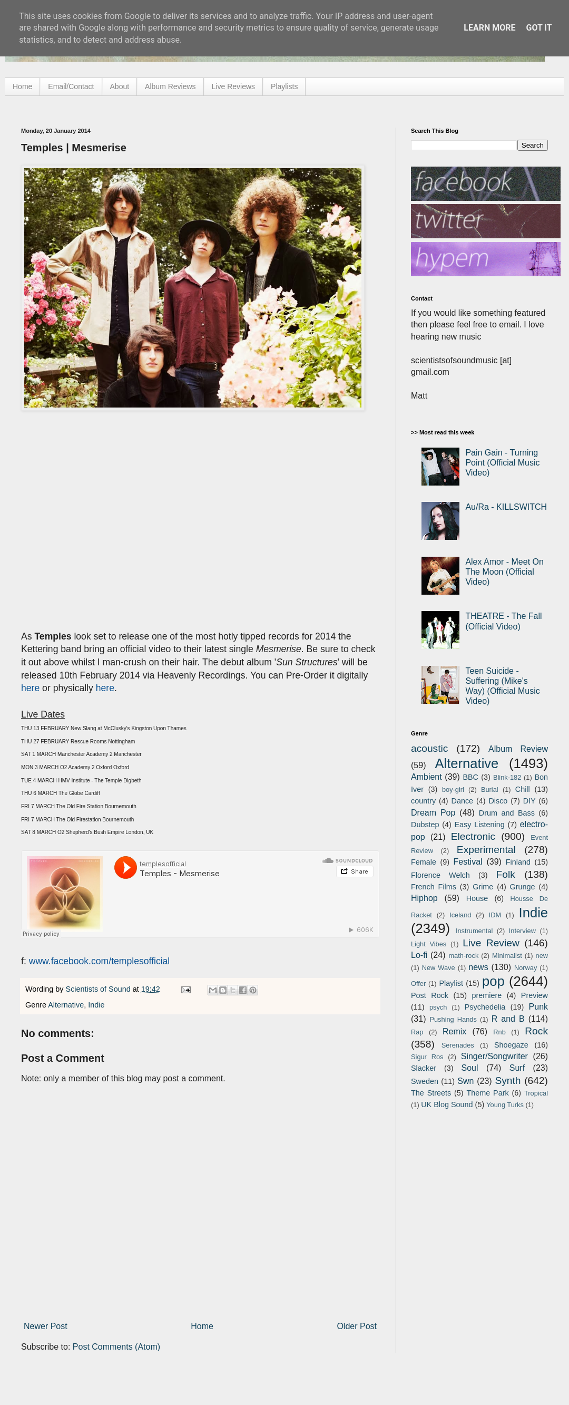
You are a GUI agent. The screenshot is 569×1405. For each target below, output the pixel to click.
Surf (517, 1067)
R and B (508, 1018)
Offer (418, 983)
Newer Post (45, 1326)
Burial (489, 789)
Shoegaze (511, 1045)
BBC (470, 777)
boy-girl (453, 789)
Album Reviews (170, 86)
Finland (518, 862)
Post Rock (429, 995)
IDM (495, 915)
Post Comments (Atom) (116, 1346)
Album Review (518, 748)
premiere (487, 995)
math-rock (463, 956)
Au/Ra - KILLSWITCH (506, 506)
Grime (483, 887)
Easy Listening (480, 824)
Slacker (423, 1068)
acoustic (429, 748)
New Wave (438, 968)
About (120, 86)
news (478, 967)
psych (438, 1007)
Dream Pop (433, 812)
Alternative (66, 1005)
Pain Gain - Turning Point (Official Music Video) (502, 462)
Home (22, 86)
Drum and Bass (507, 813)
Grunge (522, 887)
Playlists (284, 86)
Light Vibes (428, 944)
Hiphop (424, 898)
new (542, 956)
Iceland (460, 915)
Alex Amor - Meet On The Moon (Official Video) (504, 571)
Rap (417, 1032)
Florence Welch (440, 875)
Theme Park (488, 1093)
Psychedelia (485, 1007)
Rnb (499, 1032)
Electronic (473, 836)
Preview (534, 995)
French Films (433, 887)
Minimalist (507, 956)
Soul (470, 1067)
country (423, 801)
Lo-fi (419, 955)
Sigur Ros (427, 1057)
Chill (522, 789)
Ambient (426, 776)
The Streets (431, 1093)
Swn (465, 1081)
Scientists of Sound (99, 989)
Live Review (491, 942)
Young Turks (505, 1105)
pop (493, 981)
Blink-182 (507, 777)
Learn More (489, 28)
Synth (508, 1080)
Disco (497, 801)
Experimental (486, 849)
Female (423, 862)
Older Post (357, 1326)
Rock (536, 1030)
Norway (525, 968)
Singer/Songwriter (494, 1056)
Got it (539, 28)
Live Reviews (233, 86)
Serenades (458, 1045)
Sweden (424, 1081)
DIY (529, 801)
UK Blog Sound (447, 1104)
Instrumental (474, 931)
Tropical (536, 1093)
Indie (96, 1005)
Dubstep (425, 824)
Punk (538, 1006)
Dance (462, 801)
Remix (454, 1031)
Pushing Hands (452, 1019)
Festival (467, 861)
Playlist (451, 983)
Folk (505, 874)
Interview (522, 931)
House (477, 898)
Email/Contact (71, 86)
